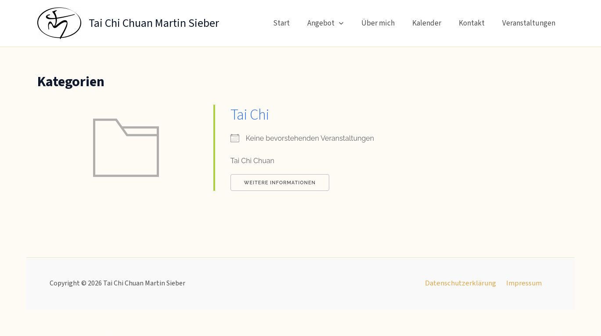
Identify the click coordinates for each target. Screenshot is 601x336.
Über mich (387, 23)
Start (296, 23)
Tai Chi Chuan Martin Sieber (154, 23)
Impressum (523, 283)
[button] (350, 23)
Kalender (433, 23)
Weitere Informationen (280, 183)
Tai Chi (250, 114)
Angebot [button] (337, 23)
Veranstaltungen (530, 23)
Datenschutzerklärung (462, 283)
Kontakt (476, 23)
